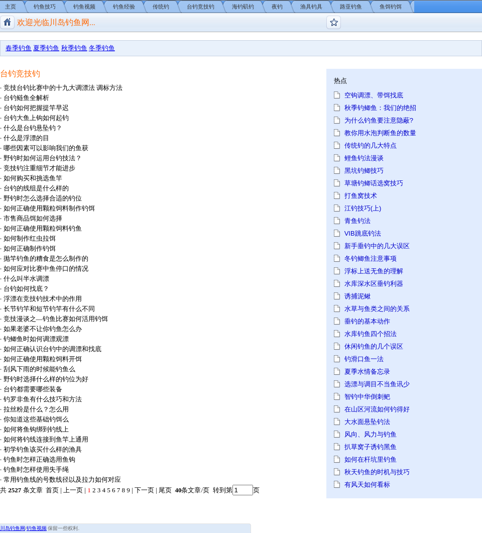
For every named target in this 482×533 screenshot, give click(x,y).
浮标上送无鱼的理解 (373, 271)
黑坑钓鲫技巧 (364, 170)
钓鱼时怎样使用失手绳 (36, 469)
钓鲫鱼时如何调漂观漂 (36, 339)
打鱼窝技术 (360, 195)
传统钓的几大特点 (370, 145)
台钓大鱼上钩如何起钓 (36, 118)
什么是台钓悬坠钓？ (33, 128)
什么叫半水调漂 (26, 278)
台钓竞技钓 (200, 7)
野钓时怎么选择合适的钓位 (43, 198)
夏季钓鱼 (46, 48)
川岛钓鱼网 (12, 528)
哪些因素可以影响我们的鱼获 (46, 148)
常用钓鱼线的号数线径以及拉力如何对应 (62, 479)
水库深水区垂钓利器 (373, 283)
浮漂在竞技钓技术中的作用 (43, 298)
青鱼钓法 (357, 221)
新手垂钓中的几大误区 (377, 246)
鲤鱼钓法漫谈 (364, 158)
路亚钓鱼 (351, 7)
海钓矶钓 (243, 7)
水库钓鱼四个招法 (370, 334)
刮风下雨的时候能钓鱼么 (39, 369)
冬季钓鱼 (102, 48)
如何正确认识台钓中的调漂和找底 (52, 349)
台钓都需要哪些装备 (33, 389)
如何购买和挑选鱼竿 (33, 178)
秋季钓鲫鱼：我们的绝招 (380, 108)
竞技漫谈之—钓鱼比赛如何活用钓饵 (56, 319)
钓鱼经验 (124, 7)
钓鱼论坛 (333, 22)
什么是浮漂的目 (26, 138)
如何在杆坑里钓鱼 (370, 459)
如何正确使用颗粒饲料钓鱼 (43, 228)
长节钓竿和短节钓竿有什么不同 (49, 308)
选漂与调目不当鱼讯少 (377, 384)
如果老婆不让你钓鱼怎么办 (43, 329)
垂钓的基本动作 (367, 321)
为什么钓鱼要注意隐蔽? (378, 120)
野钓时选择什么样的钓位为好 (46, 379)
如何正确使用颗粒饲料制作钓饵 (49, 208)
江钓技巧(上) (363, 208)
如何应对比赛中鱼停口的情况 (46, 268)
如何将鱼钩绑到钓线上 (36, 429)
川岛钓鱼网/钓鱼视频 (7, 22)
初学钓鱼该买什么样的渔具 (43, 449)
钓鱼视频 (84, 7)
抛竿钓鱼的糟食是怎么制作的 (46, 258)
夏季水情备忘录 (367, 371)
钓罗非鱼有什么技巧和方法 (43, 399)
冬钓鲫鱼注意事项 (370, 258)
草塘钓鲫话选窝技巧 (373, 183)
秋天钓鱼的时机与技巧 (377, 472)
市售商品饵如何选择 (33, 218)
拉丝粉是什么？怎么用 (36, 409)
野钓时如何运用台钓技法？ (43, 158)
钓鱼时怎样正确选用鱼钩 (39, 459)
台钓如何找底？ (26, 288)
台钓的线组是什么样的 (36, 188)
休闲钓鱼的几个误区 (373, 346)
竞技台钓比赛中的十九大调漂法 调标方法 (63, 87)
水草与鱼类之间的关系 (377, 308)
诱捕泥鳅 (357, 296)
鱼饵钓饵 (391, 7)
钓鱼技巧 (45, 7)
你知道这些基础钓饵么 (36, 419)
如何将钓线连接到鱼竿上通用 (46, 439)
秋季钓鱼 (74, 48)
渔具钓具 (311, 7)
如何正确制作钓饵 (30, 248)
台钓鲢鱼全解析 (26, 97)
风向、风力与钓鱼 (370, 434)
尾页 (166, 490)
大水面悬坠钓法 (367, 421)
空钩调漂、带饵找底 (373, 95)
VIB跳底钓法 (362, 233)
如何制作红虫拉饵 (30, 238)
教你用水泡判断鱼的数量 (380, 133)
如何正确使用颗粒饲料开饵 (43, 359)
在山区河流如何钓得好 (377, 409)
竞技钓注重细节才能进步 (39, 168)
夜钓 (277, 7)
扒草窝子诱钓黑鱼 (370, 447)
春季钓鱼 (19, 48)
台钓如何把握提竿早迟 (36, 108)
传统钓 (161, 7)
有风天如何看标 (367, 484)
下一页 (144, 490)
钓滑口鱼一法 (364, 359)
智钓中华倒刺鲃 (367, 396)
